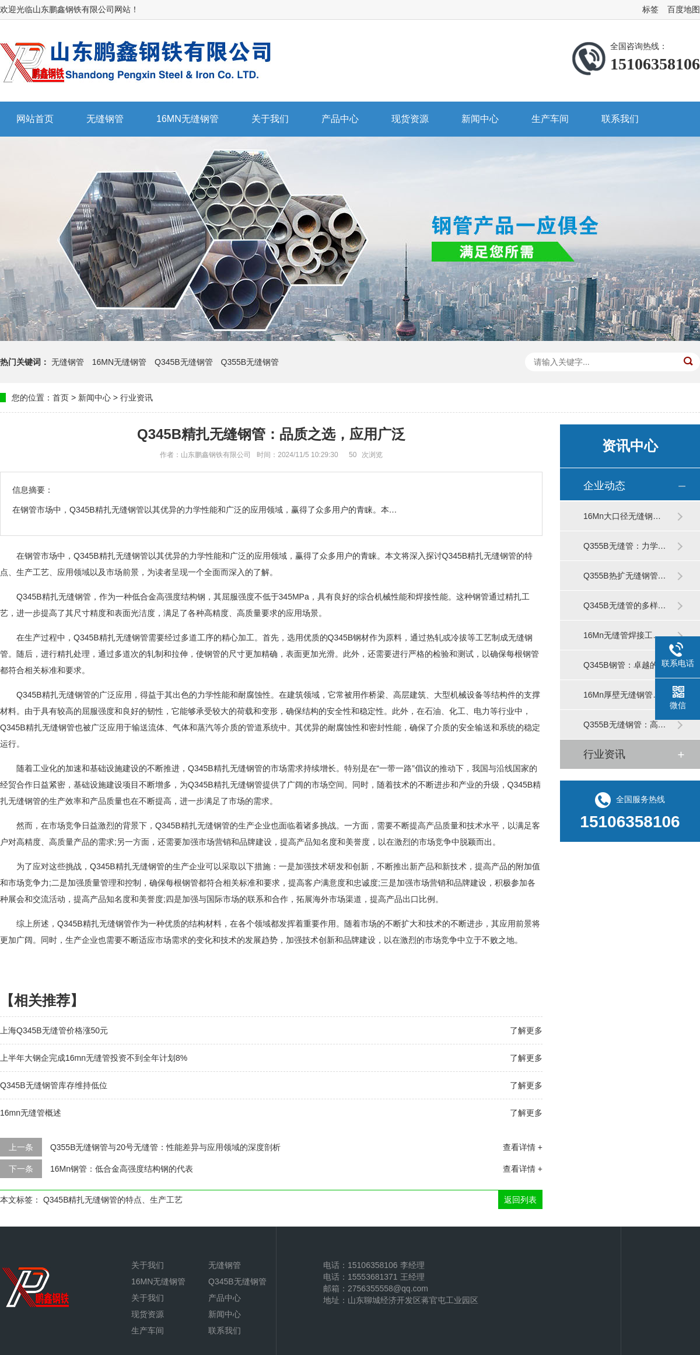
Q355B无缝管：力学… (624, 546)
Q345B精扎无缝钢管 (53, 694)
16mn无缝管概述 (30, 1112)
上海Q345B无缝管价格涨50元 (54, 1030)
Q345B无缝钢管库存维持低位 (53, 1085)
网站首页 (35, 119)
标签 (650, 9)
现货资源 (410, 119)
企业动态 (604, 486)
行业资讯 (136, 397)
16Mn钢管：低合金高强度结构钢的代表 (121, 1168)
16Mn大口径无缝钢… (622, 516)
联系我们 (620, 119)
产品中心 (340, 119)
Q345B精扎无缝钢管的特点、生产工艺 (113, 1199)
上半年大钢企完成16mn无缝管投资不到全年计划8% (93, 1058)
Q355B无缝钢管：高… (624, 724)
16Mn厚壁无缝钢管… (622, 694)
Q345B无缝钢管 (184, 362)
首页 (60, 397)
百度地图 (683, 9)
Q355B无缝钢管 (250, 362)
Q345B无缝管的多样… (624, 605)
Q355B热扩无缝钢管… (624, 575)
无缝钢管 (105, 119)
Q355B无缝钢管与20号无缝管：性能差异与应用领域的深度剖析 (165, 1147)
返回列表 (520, 1199)
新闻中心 (480, 119)
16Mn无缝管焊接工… (622, 635)
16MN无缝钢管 (187, 119)
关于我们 (270, 119)
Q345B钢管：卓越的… (624, 665)
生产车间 (550, 119)
